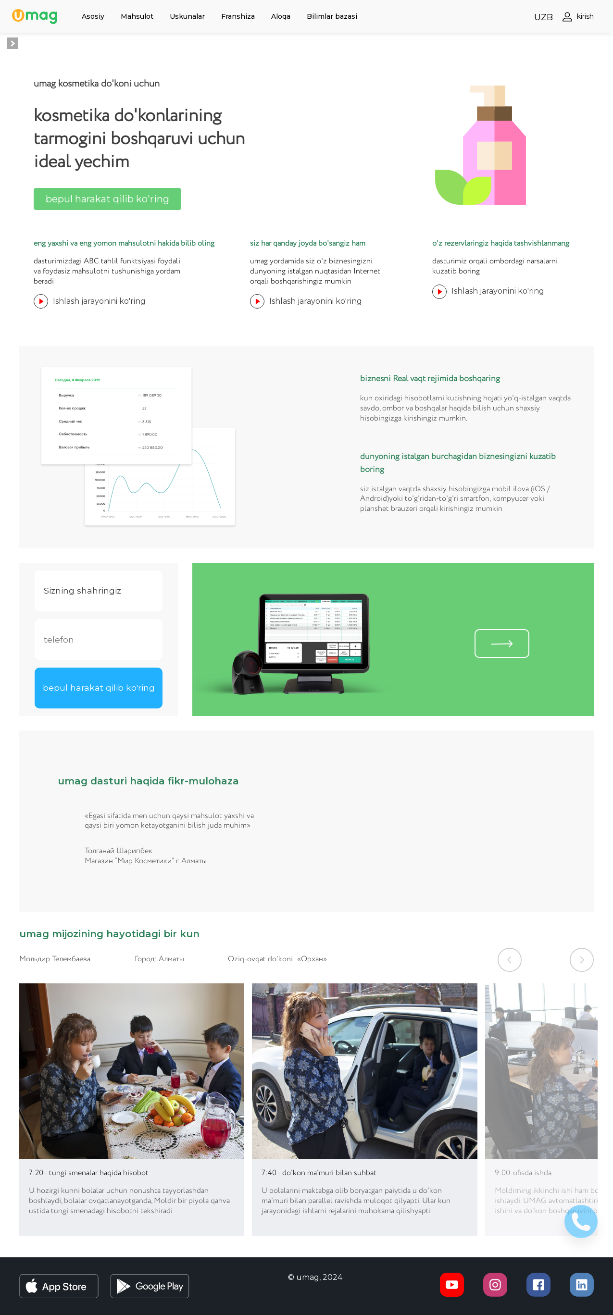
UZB (543, 17)
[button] (510, 960)
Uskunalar (187, 16)
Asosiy (93, 16)
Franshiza (238, 16)
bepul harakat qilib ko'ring (107, 199)
